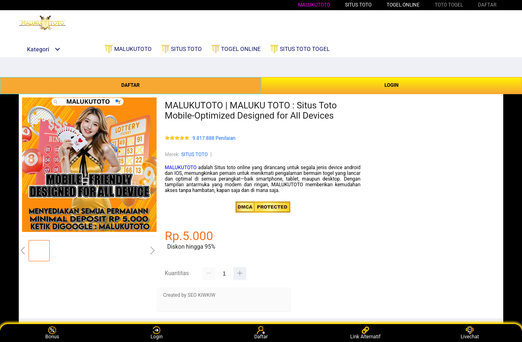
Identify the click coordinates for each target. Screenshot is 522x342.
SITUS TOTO (194, 154)
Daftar (261, 333)
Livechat (470, 333)
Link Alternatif (365, 333)
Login (156, 333)
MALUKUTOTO (314, 5)
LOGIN (392, 85)
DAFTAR (130, 85)
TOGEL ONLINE (403, 5)
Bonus (52, 333)
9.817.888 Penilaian (213, 138)
